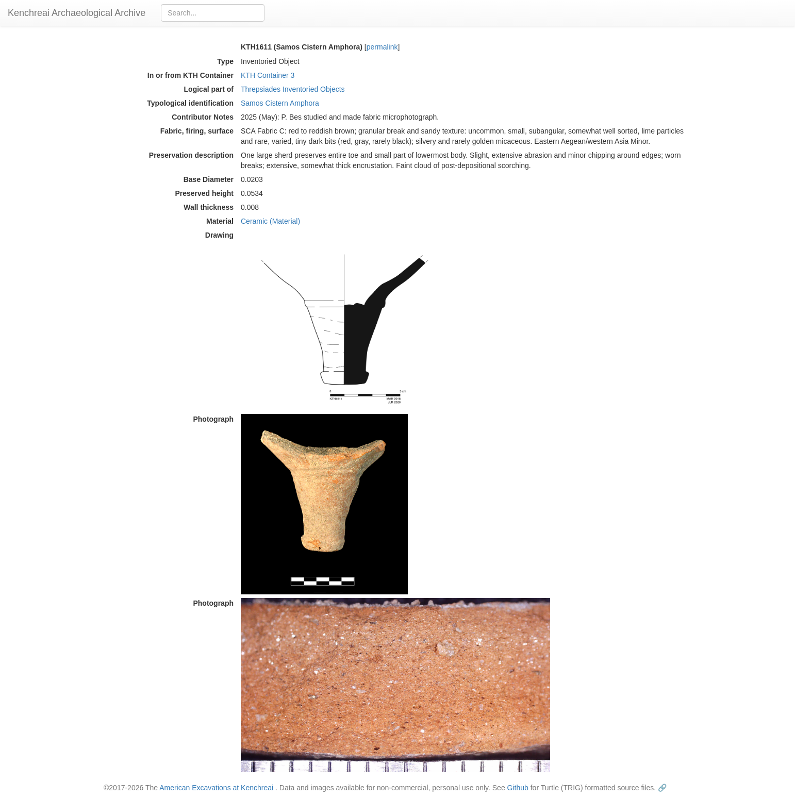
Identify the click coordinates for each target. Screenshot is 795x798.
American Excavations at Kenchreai (216, 788)
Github (517, 788)
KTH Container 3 (267, 75)
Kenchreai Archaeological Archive (76, 13)
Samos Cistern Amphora (280, 103)
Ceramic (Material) (270, 221)
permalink (382, 47)
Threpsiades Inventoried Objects (293, 89)
